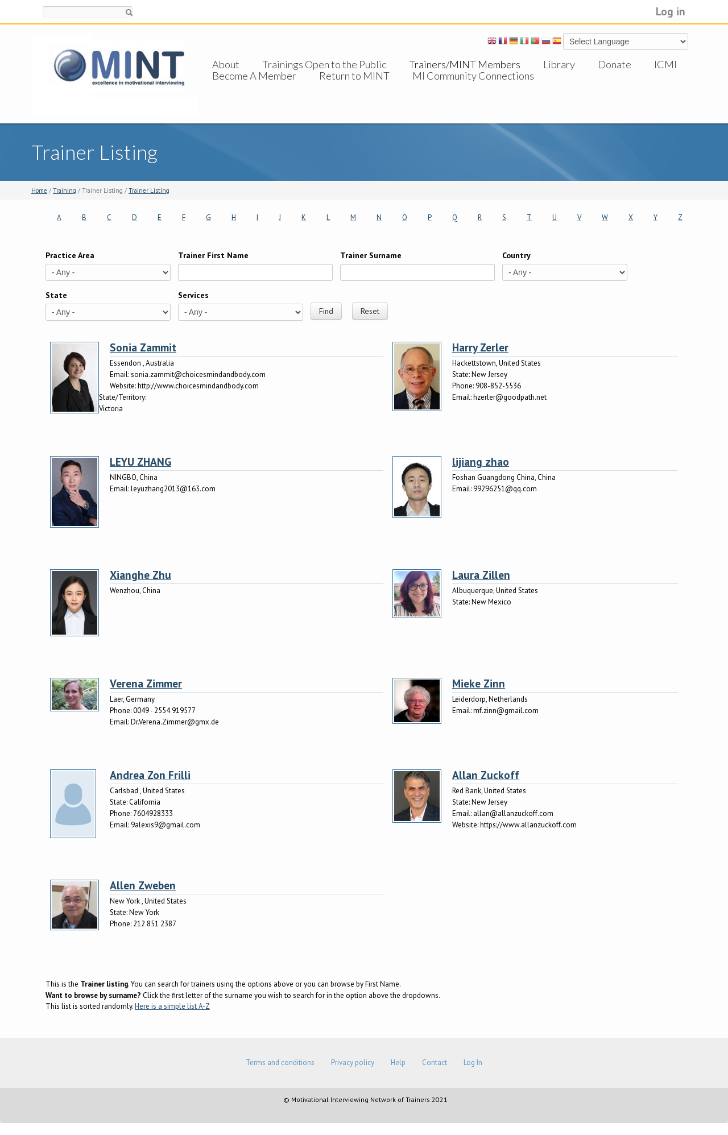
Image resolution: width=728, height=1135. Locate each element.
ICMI (665, 64)
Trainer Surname (371, 255)
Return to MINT (354, 87)
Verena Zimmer (146, 683)
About (225, 64)
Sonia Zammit (143, 347)
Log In (473, 1062)
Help (398, 1062)
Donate (614, 64)
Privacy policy (352, 1062)
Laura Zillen (481, 575)
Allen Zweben (143, 885)
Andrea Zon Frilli (150, 775)
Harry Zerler (480, 347)
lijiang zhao (480, 461)
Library (559, 64)
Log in (670, 11)
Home (39, 190)
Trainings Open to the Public (324, 64)
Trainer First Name (213, 255)
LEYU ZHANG (140, 461)
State (56, 295)
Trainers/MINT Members (464, 64)
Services (193, 295)
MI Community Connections (473, 87)
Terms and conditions (280, 1062)
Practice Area (70, 255)
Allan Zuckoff (485, 775)
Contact (434, 1062)
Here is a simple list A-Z (172, 1006)
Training (64, 190)
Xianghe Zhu (140, 575)
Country (516, 255)
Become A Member (254, 87)
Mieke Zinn (478, 683)
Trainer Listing (149, 190)
